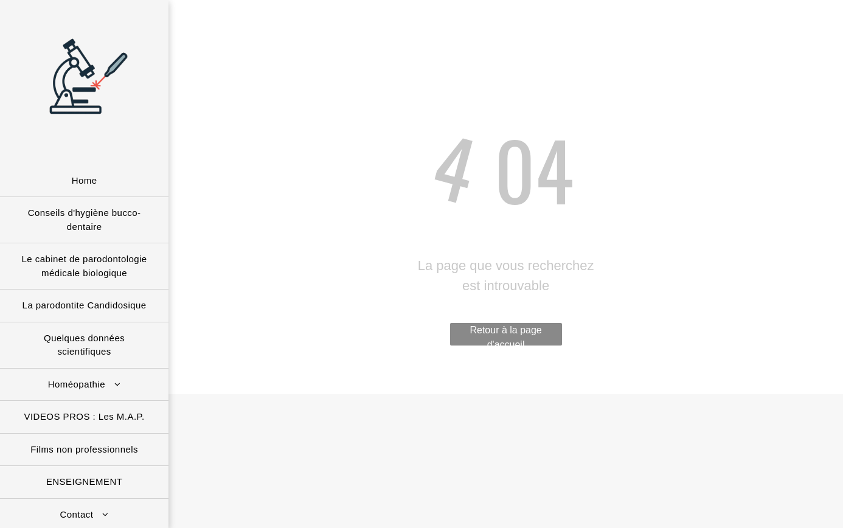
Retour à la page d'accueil (505, 335)
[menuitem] (84, 181)
